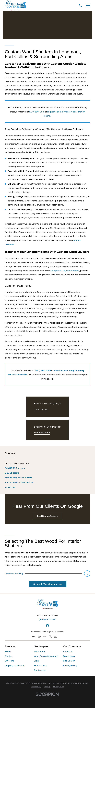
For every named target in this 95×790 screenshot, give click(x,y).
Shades (8, 656)
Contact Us (40, 670)
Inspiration (39, 651)
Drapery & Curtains (14, 665)
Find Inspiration (42, 432)
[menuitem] (47, 463)
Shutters (9, 660)
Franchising (69, 656)
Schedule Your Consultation (47, 584)
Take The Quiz (41, 409)
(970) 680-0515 (36, 111)
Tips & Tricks (40, 665)
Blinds (8, 651)
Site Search (69, 660)
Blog (36, 660)
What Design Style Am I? (46, 656)
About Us (67, 651)
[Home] (15, 5)
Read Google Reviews (47, 516)
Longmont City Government (65, 270)
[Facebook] (47, 625)
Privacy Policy (70, 665)
